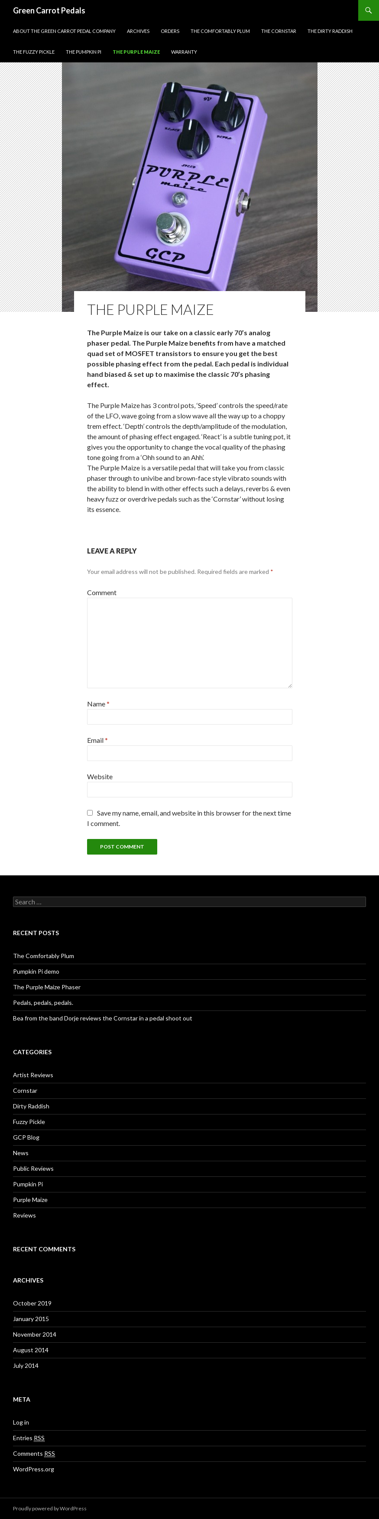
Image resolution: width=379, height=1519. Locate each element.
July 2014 (26, 1365)
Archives (138, 31)
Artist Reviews (33, 1075)
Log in (21, 1422)
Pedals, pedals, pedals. (43, 1002)
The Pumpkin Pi (83, 52)
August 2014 (31, 1350)
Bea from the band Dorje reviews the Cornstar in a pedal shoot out (102, 1018)
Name (98, 704)
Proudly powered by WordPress (50, 1508)
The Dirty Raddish (330, 31)
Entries (29, 1438)
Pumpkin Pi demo (36, 971)
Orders (170, 31)
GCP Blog (26, 1137)
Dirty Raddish (31, 1106)
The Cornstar (278, 31)
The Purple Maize (136, 52)
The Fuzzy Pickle (34, 52)
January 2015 (31, 1318)
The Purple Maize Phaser (47, 987)
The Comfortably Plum (220, 31)
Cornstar (25, 1090)
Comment (102, 592)
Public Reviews (33, 1168)
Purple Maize (30, 1199)
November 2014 (34, 1334)
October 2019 (32, 1303)
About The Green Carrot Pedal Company (64, 31)
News (21, 1152)
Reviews (24, 1215)
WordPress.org (33, 1469)
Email (97, 740)
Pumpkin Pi (28, 1184)
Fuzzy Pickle (29, 1121)
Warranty (184, 52)
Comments (34, 1453)
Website (100, 776)
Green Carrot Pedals (49, 10)
